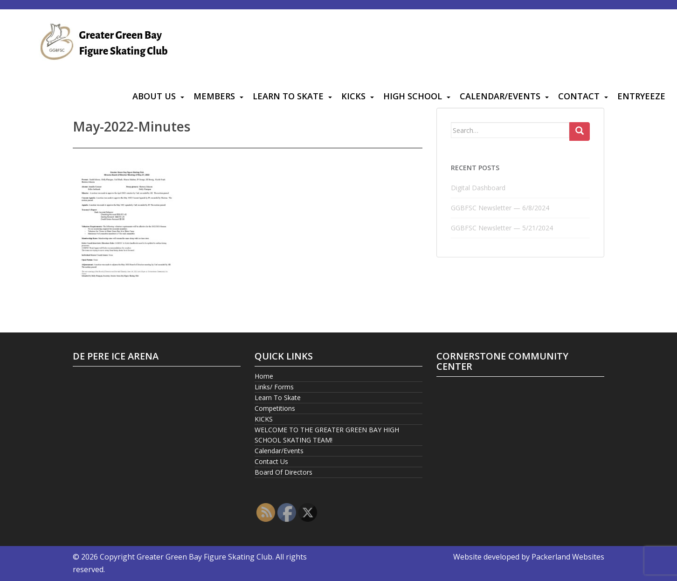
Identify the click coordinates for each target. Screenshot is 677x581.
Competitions (275, 408)
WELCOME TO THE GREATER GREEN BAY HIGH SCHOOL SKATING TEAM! (327, 434)
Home (264, 376)
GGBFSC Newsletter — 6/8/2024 (500, 207)
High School (412, 96)
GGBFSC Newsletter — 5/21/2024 (502, 227)
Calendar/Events (500, 96)
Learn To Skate (288, 96)
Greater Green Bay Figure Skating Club (204, 557)
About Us (154, 96)
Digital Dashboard (478, 187)
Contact (579, 96)
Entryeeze (641, 96)
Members (214, 96)
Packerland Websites (568, 557)
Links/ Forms (274, 386)
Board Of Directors (283, 472)
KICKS (353, 96)
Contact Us (271, 461)
